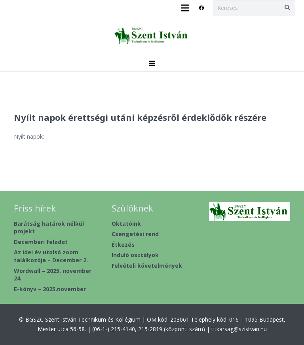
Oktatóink (126, 223)
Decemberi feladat (41, 242)
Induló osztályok (135, 255)
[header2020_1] (152, 36)
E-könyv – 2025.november (50, 289)
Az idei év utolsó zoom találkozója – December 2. (51, 256)
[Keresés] (254, 7)
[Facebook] (201, 8)
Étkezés (123, 244)
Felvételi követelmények (147, 265)
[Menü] (151, 63)
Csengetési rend (135, 234)
